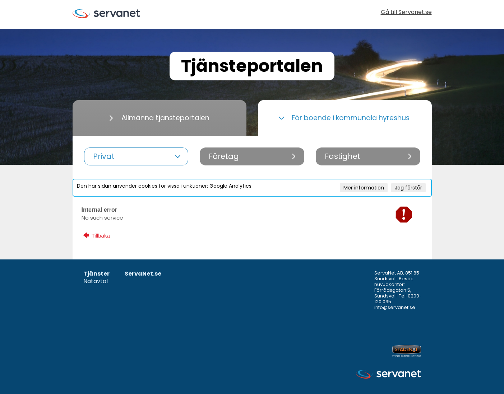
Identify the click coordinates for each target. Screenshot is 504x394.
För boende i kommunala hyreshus (344, 118)
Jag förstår (408, 187)
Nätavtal (95, 281)
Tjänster (96, 274)
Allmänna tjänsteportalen (159, 118)
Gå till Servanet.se (406, 12)
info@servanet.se (394, 307)
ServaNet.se (143, 274)
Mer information (363, 187)
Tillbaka (96, 235)
